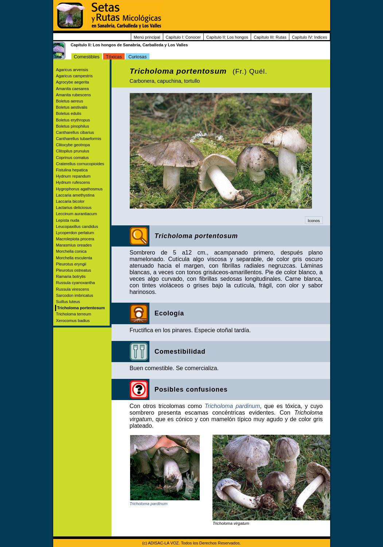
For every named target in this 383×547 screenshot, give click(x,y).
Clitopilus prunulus (72, 151)
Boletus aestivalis (71, 107)
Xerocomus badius (73, 320)
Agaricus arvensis (72, 69)
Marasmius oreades (74, 245)
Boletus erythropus (73, 120)
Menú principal (147, 37)
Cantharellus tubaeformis (78, 138)
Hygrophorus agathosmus (79, 189)
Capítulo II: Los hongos (227, 37)
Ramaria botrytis (71, 276)
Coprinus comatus (72, 157)
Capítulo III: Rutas (270, 37)
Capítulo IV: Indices (309, 37)
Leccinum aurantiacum (76, 214)
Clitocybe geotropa (73, 145)
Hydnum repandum (73, 176)
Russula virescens (72, 289)
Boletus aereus (69, 101)
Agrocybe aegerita (72, 82)
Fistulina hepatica (72, 170)
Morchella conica (71, 251)
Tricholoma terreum (73, 314)
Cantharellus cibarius (75, 132)
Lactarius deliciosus (74, 207)
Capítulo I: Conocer (183, 37)
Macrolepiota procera (75, 239)
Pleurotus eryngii (71, 264)
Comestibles (86, 56)
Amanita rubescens (73, 95)
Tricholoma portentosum (81, 308)
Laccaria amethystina (75, 195)
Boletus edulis (69, 113)
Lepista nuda (67, 220)
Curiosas (137, 56)
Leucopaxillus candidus (77, 226)
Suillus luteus (68, 301)
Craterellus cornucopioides (80, 164)
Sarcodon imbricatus (74, 295)
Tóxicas (114, 56)
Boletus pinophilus (72, 126)
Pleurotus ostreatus (73, 270)
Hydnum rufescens (73, 182)
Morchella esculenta (74, 258)
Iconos (314, 220)
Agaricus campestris (74, 76)
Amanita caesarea (72, 88)
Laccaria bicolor (70, 201)
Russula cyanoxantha (75, 282)
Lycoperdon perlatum (75, 232)
